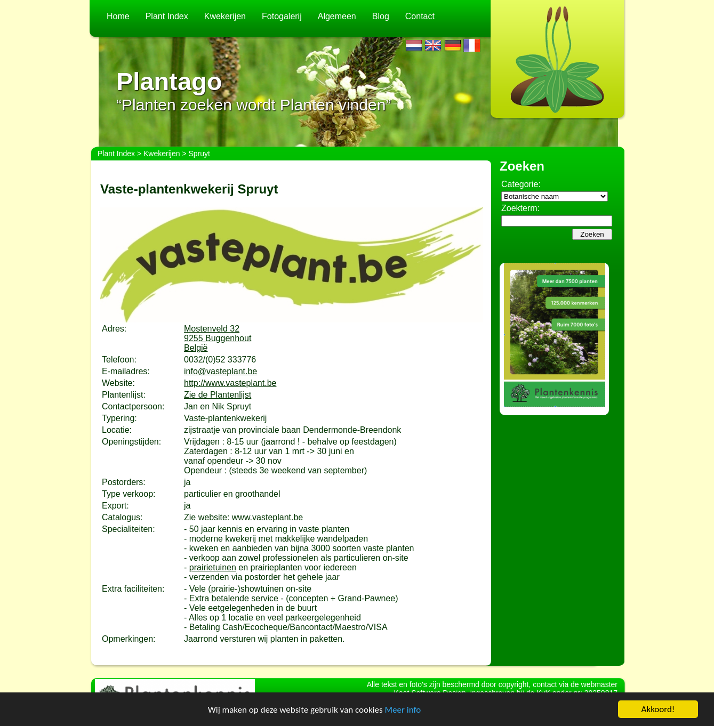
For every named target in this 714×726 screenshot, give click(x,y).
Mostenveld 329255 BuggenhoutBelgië (217, 338)
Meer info (403, 709)
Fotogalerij (282, 16)
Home (118, 16)
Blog (380, 16)
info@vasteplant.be (220, 371)
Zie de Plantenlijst (217, 394)
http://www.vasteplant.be (230, 383)
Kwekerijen (225, 16)
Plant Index (167, 16)
